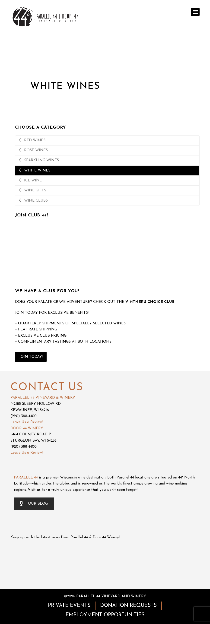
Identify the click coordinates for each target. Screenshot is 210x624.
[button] (195, 12)
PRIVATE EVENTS (69, 605)
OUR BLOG (34, 504)
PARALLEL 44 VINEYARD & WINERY (42, 398)
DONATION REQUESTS (128, 605)
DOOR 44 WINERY (26, 428)
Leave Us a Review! (26, 422)
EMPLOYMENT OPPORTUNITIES (105, 615)
